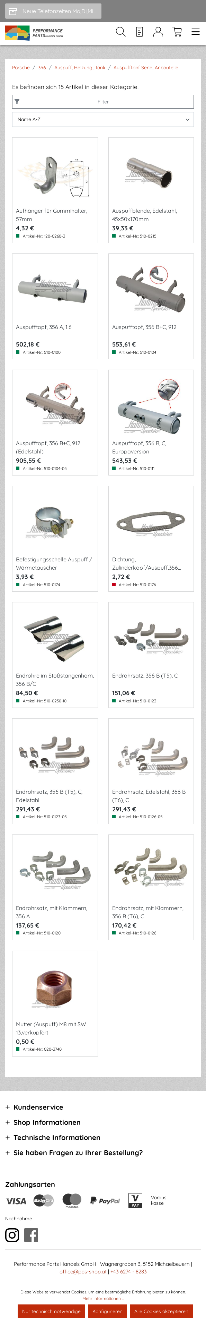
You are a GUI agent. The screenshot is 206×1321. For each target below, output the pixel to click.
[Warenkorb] (177, 34)
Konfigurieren (107, 1311)
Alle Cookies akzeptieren (161, 1311)
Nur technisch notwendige (51, 1311)
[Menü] (193, 34)
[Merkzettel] (139, 34)
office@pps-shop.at (83, 1271)
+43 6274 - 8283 (128, 1271)
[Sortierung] (103, 119)
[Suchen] (120, 34)
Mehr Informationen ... (103, 1298)
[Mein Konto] (158, 34)
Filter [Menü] (102, 102)
